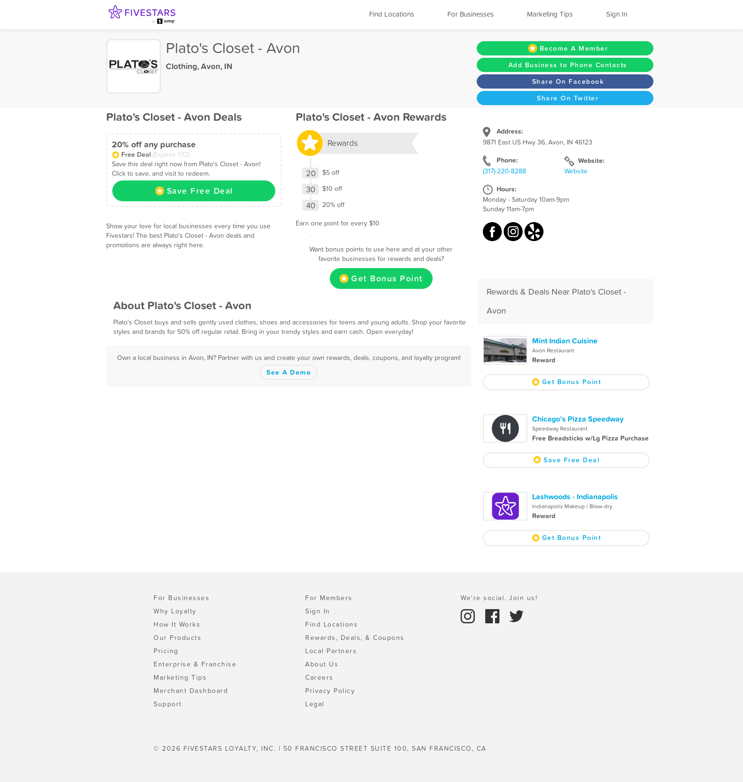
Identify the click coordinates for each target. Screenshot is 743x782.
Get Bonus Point (381, 278)
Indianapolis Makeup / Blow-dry (572, 506)
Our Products (177, 637)
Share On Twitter (567, 98)
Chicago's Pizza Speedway (578, 418)
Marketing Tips (550, 14)
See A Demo (288, 372)
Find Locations (391, 14)
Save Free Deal (194, 191)
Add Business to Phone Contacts (567, 65)
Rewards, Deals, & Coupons (355, 637)
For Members (329, 597)
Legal (315, 704)
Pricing (166, 651)
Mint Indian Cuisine (565, 340)
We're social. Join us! (499, 597)
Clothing (181, 66)
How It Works (177, 624)
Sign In (616, 14)
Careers (319, 677)
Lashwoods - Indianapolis (575, 496)
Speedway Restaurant (560, 428)
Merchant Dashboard (191, 690)
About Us (321, 664)
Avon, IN (216, 66)
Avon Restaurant (553, 350)
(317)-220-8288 (504, 171)
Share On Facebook (568, 81)
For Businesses (470, 14)
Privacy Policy (330, 690)
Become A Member (568, 48)
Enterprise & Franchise (195, 664)
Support (168, 704)
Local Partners (331, 651)
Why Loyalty (175, 611)
